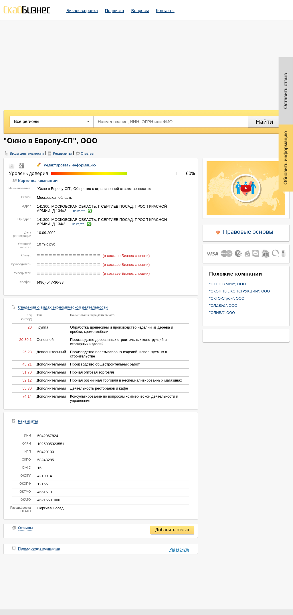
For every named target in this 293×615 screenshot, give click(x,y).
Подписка (114, 10)
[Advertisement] (146, 63)
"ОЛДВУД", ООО (223, 305)
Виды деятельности (27, 153)
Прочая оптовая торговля (92, 372)
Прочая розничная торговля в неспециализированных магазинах (126, 380)
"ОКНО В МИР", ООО (227, 283)
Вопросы (140, 10)
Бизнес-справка (82, 10)
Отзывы (87, 153)
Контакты (165, 10)
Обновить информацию (285, 158)
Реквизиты (62, 153)
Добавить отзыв (172, 529)
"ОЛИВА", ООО (222, 312)
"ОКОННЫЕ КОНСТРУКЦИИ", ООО (239, 291)
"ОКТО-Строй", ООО (226, 298)
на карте (79, 211)
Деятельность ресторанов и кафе (99, 388)
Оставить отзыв (285, 91)
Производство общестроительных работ (105, 364)
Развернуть (179, 549)
